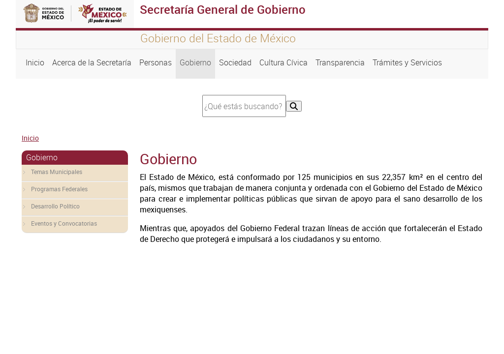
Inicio (35, 62)
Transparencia (340, 62)
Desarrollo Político (55, 206)
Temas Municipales (56, 172)
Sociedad (235, 62)
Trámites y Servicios (407, 62)
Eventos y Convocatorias (64, 223)
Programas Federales (59, 189)
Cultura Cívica (283, 62)
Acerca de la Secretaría (91, 62)
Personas (155, 62)
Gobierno (195, 62)
